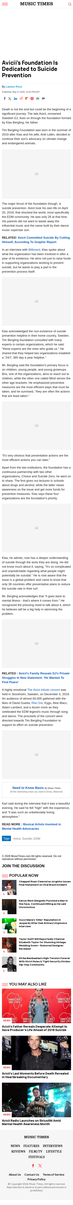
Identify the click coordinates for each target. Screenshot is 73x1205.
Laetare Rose (14, 86)
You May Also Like (28, 984)
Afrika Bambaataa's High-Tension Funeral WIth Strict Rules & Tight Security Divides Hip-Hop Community (44, 961)
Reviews (18, 1151)
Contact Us (31, 1174)
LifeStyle (54, 1151)
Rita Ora (37, 703)
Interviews (52, 1146)
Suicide (27, 838)
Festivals (37, 1157)
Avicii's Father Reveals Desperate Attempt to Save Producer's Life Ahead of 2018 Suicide (34, 1028)
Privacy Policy (36, 1179)
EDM (37, 838)
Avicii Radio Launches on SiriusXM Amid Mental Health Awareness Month (31, 1122)
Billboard (34, 249)
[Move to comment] (43, 98)
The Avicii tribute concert (43, 689)
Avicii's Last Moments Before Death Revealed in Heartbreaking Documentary (35, 1075)
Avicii (16, 838)
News (6, 1020)
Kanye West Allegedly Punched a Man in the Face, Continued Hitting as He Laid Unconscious (43, 904)
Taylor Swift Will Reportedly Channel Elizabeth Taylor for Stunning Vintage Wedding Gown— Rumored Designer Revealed (42, 943)
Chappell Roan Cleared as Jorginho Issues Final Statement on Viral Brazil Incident (45, 883)
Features (31, 1146)
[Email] (37, 98)
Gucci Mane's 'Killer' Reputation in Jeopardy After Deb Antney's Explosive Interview (43, 923)
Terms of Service (53, 1174)
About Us (15, 1174)
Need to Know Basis (28, 788)
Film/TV (35, 1151)
